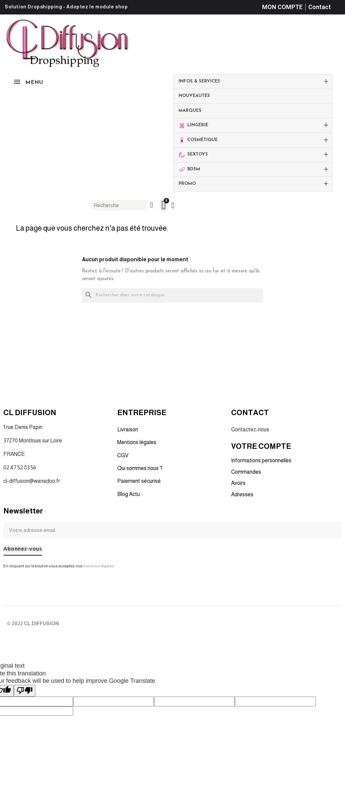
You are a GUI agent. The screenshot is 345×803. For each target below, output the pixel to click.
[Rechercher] (172, 295)
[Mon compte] (173, 205)
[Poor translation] (24, 691)
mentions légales (98, 566)
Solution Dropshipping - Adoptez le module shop (66, 6)
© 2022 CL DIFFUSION (33, 623)
